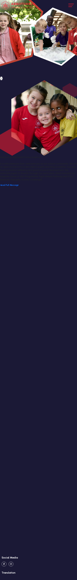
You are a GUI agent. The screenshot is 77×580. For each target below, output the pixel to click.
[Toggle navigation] (71, 5)
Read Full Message (9, 185)
